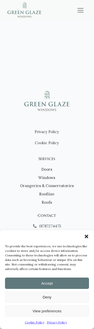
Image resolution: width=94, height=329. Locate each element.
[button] (86, 236)
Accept (47, 283)
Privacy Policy (57, 322)
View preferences (47, 311)
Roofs (47, 202)
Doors (46, 169)
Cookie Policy (34, 322)
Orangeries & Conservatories (47, 185)
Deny (47, 297)
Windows (46, 177)
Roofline (47, 194)
